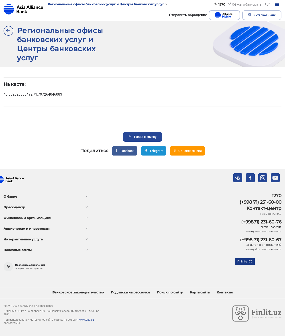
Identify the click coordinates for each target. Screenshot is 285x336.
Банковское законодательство (78, 292)
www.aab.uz (86, 319)
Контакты (225, 292)
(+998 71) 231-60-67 (260, 239)
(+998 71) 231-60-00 (260, 202)
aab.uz (23, 9)
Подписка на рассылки (130, 292)
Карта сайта (200, 292)
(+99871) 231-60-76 (261, 222)
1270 (276, 195)
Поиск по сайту (170, 292)
